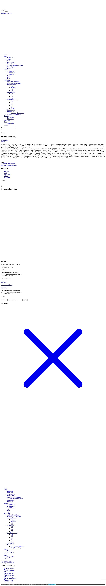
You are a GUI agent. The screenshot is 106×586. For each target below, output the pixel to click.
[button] (7, 562)
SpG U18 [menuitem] (13, 521)
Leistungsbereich (11, 84)
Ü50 (8, 78)
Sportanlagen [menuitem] (10, 500)
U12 (12, 98)
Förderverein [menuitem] (7, 553)
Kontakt (6, 125)
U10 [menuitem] (12, 536)
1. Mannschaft (11, 71)
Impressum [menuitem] (10, 501)
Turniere (6, 116)
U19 (12, 86)
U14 (12, 95)
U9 (11, 104)
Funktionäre (10, 58)
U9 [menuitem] (11, 537)
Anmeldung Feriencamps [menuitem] (17, 546)
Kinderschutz (10, 62)
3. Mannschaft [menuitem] (11, 507)
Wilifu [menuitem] (12, 542)
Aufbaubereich (11, 92)
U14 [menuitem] (12, 528)
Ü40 (8, 77)
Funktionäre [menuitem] (10, 491)
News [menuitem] (5, 488)
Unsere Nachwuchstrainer (14, 83)
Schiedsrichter (11, 60)
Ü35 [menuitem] (8, 509)
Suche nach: (4, 300)
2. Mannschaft (11, 72)
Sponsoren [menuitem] (10, 492)
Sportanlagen (10, 66)
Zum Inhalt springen (6, 561)
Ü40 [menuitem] (8, 510)
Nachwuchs (7, 80)
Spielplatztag (11, 110)
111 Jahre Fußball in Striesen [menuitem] (15, 498)
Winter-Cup (10, 119)
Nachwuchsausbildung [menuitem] (13, 515)
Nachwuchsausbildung (13, 81)
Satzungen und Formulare (14, 63)
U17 (12, 89)
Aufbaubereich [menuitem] (11, 525)
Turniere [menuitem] (6, 549)
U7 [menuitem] (11, 540)
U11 (12, 101)
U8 (11, 105)
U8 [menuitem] (11, 539)
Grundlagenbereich (12, 99)
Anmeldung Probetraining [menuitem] (14, 548)
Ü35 (8, 75)
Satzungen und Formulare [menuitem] (14, 497)
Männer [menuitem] (6, 503)
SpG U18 (13, 87)
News (5, 55)
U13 (12, 96)
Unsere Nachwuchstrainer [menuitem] (14, 516)
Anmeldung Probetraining (14, 114)
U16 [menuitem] (12, 524)
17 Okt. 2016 (4, 140)
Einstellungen (52, 584)
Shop (5, 122)
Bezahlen (9, 13)
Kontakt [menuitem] (6, 558)
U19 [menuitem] (12, 519)
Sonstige (3, 141)
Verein (5, 56)
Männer (6, 69)
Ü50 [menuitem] (8, 512)
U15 (12, 93)
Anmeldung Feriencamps (17, 113)
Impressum (10, 68)
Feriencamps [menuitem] (10, 545)
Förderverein (7, 120)
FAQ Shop (3, 282)
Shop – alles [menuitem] (10, 556)
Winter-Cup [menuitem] (10, 552)
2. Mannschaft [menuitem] (11, 506)
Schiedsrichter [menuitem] (11, 494)
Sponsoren (10, 59)
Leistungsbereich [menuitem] (11, 518)
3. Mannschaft (11, 74)
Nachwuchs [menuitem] (7, 513)
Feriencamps (10, 111)
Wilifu (12, 108)
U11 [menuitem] (12, 534)
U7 (11, 107)
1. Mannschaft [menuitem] (11, 504)
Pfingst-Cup (10, 117)
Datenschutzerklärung (6, 285)
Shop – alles (10, 123)
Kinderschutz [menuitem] (10, 495)
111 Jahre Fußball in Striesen (15, 65)
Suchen (25, 300)
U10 (12, 102)
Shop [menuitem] (5, 555)
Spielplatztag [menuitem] (11, 543)
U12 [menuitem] (12, 531)
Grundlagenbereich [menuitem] (12, 533)
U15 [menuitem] (12, 527)
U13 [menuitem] (12, 530)
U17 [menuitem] (12, 522)
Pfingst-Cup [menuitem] (10, 550)
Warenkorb (4, 13)
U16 (12, 90)
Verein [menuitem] (5, 489)
